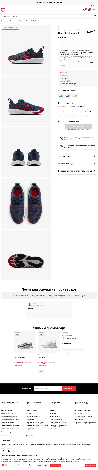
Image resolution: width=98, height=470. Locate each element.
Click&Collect (79, 413)
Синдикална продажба (58, 423)
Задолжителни (9, 465)
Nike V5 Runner (19, 357)
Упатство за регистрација (10, 420)
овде (69, 59)
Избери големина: (65, 103)
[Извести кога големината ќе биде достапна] (67, 111)
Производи (14, 21)
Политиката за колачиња (10, 429)
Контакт (53, 413)
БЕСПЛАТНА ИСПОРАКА (47, 1)
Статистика (21, 465)
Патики (28, 21)
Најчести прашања (7, 413)
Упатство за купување (9, 416)
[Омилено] (84, 9)
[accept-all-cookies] (90, 465)
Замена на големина (33, 416)
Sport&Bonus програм (82, 410)
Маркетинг (32, 465)
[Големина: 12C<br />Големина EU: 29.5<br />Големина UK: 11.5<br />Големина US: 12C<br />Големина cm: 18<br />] (90, 111)
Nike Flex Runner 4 (69, 338)
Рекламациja (30, 420)
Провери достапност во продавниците (76, 170)
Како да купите (6, 410)
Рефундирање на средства (35, 423)
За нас (52, 410)
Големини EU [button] (62, 106)
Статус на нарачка (32, 410)
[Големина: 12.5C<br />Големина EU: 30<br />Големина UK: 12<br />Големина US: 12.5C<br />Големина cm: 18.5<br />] (73, 111)
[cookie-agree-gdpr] (55, 465)
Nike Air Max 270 (44, 357)
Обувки (21, 21)
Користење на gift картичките (85, 423)
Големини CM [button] (81, 106)
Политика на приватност (10, 426)
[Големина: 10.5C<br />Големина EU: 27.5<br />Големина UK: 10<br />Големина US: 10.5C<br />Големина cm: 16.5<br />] (61, 111)
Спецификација (76, 163)
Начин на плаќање (7, 423)
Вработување (55, 416)
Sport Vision (5, 21)
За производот (76, 156)
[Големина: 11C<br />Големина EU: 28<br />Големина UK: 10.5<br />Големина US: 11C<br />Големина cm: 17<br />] (85, 111)
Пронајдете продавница (58, 426)
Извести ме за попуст (69, 84)
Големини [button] (72, 106)
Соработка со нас (56, 420)
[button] (49, 16)
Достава (29, 413)
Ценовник (53, 429)
